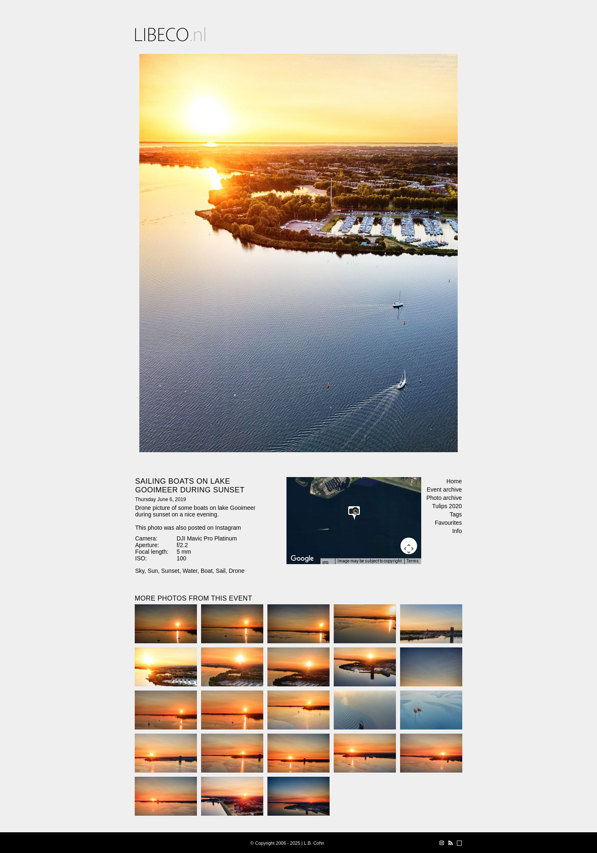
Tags (455, 514)
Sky (139, 570)
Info (457, 531)
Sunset (170, 570)
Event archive (444, 489)
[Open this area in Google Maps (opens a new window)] (302, 558)
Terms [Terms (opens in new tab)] (413, 561)
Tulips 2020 (447, 506)
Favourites (448, 522)
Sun (153, 570)
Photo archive (444, 497)
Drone (237, 570)
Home (454, 481)
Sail (221, 570)
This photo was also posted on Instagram (188, 527)
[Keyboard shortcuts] (327, 563)
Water (189, 570)
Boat (207, 570)
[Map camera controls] (408, 546)
